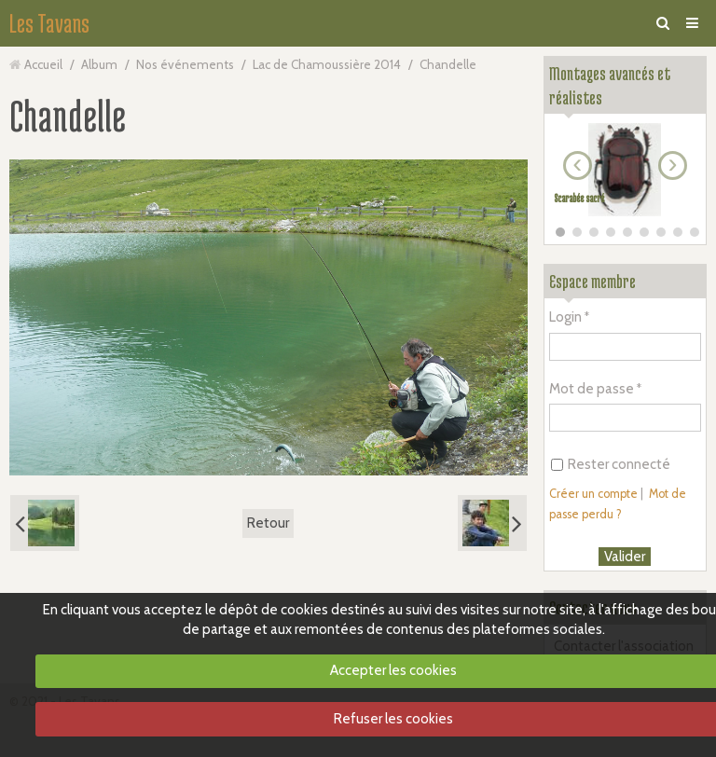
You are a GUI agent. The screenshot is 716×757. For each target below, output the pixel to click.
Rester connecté (610, 464)
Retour (268, 523)
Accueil (43, 64)
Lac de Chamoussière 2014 (327, 64)
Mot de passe (591, 388)
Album (99, 64)
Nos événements (185, 64)
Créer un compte (593, 494)
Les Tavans (49, 23)
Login (565, 317)
